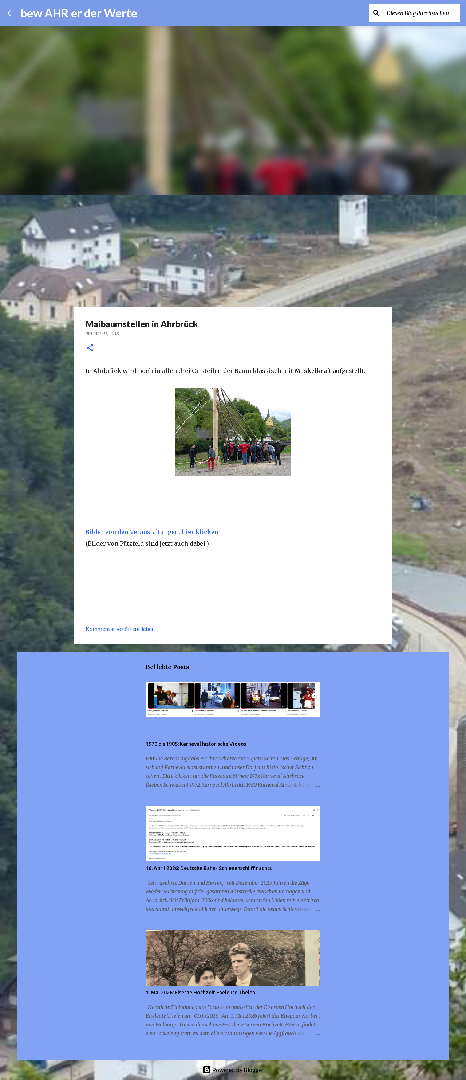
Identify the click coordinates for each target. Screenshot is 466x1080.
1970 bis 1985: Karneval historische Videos (196, 744)
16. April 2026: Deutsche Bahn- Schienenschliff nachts (209, 868)
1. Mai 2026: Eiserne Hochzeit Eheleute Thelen (200, 992)
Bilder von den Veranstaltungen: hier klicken (152, 531)
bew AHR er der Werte (78, 13)
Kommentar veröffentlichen (120, 628)
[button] (90, 348)
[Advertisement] (233, 249)
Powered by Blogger (233, 1069)
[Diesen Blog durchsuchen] (422, 13)
